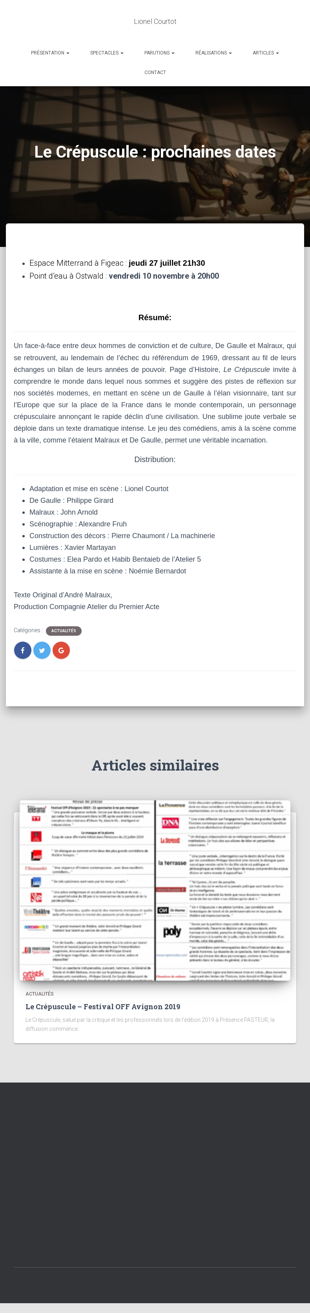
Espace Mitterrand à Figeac (76, 263)
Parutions (159, 53)
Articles (266, 53)
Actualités (63, 631)
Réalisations (213, 53)
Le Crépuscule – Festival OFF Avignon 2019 (103, 1006)
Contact (155, 72)
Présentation (50, 53)
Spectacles (107, 53)
